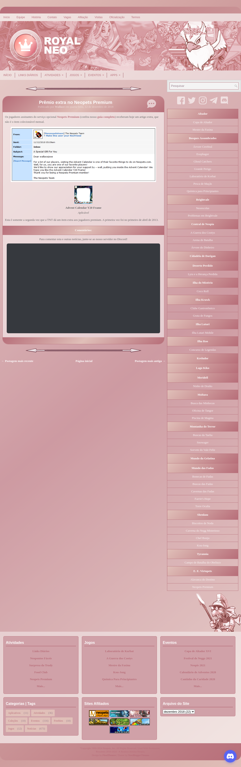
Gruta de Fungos (203, 315)
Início (6, 17)
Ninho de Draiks (202, 386)
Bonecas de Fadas (202, 476)
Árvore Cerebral (202, 146)
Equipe (21, 17)
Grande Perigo (202, 169)
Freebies (58, 720)
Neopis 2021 (197, 665)
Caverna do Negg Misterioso (202, 530)
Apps (116, 73)
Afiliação (83, 17)
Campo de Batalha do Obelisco (203, 562)
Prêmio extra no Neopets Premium (75, 102)
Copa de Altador (202, 122)
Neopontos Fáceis (41, 658)
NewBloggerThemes (138, 755)
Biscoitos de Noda (202, 523)
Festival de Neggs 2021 (198, 658)
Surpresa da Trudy (41, 665)
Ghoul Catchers (202, 161)
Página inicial (84, 361)
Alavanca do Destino (202, 579)
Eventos (97, 73)
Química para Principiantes (203, 191)
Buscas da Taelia (203, 435)
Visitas (98, 17)
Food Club (41, 672)
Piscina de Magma (202, 418)
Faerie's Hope (203, 498)
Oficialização (116, 17)
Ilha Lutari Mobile (202, 332)
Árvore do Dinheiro (202, 247)
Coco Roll (202, 291)
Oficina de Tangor (202, 410)
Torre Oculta (202, 506)
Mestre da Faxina (203, 129)
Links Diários (28, 75)
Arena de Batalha (203, 240)
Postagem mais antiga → (150, 361)
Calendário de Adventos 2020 (198, 672)
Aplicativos (14, 712)
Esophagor (202, 154)
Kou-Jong (202, 545)
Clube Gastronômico (203, 308)
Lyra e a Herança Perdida (202, 274)
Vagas (67, 17)
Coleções (13, 720)
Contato (52, 17)
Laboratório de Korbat (203, 176)
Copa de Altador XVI (198, 651)
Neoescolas (202, 208)
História (36, 17)
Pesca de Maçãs (202, 183)
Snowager (202, 442)
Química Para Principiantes (119, 679)
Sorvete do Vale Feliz (202, 449)
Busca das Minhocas (203, 403)
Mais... (41, 686)
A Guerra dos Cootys (202, 232)
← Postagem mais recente (17, 361)
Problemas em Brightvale (202, 215)
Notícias (31, 728)
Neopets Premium (68, 116)
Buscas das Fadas (203, 484)
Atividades (55, 73)
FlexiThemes (109, 755)
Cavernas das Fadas (202, 491)
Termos (135, 17)
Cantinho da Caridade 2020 (198, 679)
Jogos (77, 73)
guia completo (106, 116)
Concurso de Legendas (202, 349)
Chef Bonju (202, 538)
